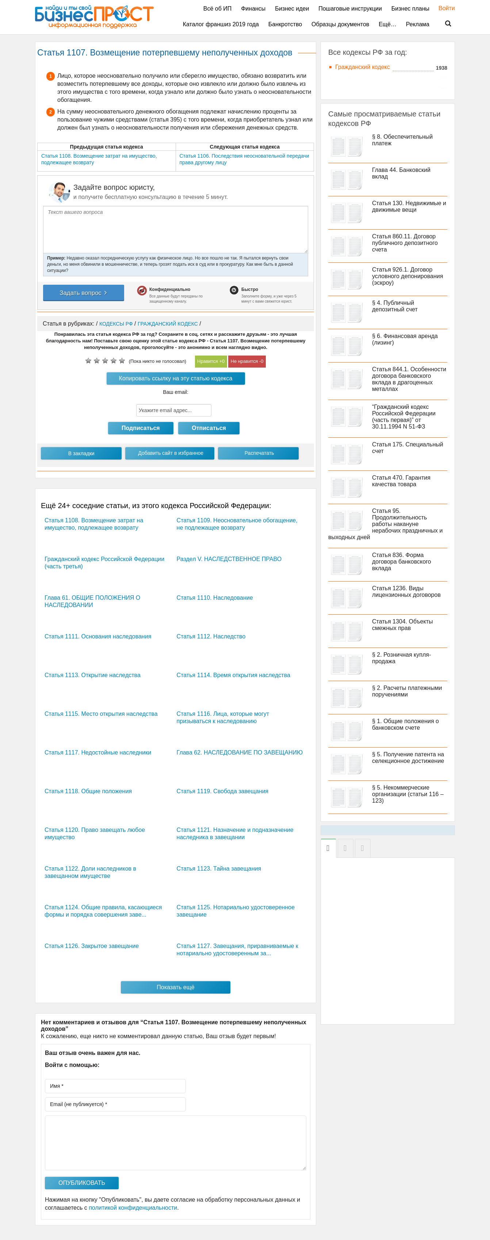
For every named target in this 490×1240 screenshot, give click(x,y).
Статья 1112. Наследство (211, 636)
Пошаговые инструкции (350, 8)
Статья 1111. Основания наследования (98, 636)
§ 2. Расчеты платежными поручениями (407, 691)
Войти (443, 8)
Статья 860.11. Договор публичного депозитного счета (405, 243)
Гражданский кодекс (362, 67)
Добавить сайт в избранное (170, 453)
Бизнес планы (410, 8)
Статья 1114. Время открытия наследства (233, 675)
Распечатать (259, 453)
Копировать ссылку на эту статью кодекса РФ (176, 380)
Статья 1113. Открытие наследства (93, 675)
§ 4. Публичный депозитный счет (395, 306)
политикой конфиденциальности (133, 1208)
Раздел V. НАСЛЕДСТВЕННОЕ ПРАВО (229, 559)
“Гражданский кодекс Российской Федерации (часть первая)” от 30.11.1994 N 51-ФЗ (404, 417)
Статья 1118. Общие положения (88, 791)
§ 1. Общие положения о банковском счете (405, 724)
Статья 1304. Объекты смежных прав (402, 624)
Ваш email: (175, 392)
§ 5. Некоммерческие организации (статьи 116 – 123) (408, 794)
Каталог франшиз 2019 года (221, 24)
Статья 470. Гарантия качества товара (401, 481)
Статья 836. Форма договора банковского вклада (401, 561)
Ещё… (388, 24)
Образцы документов (340, 24)
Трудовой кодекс (357, 87)
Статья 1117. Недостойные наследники (98, 752)
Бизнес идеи (292, 8)
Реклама (417, 24)
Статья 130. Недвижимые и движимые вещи (409, 206)
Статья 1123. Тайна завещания (219, 868)
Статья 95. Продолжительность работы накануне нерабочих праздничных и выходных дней (385, 524)
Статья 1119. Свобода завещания (223, 791)
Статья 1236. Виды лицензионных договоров (406, 591)
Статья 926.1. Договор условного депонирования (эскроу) (407, 276)
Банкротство (285, 24)
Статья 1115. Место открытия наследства (101, 714)
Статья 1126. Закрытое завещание (92, 946)
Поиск (444, 23)
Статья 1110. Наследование (215, 598)
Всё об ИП (217, 8)
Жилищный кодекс (360, 77)
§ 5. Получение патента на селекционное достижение (408, 757)
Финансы (253, 8)
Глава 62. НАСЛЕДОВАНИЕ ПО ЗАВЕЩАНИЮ (240, 752)
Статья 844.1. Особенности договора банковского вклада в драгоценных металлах (409, 379)
